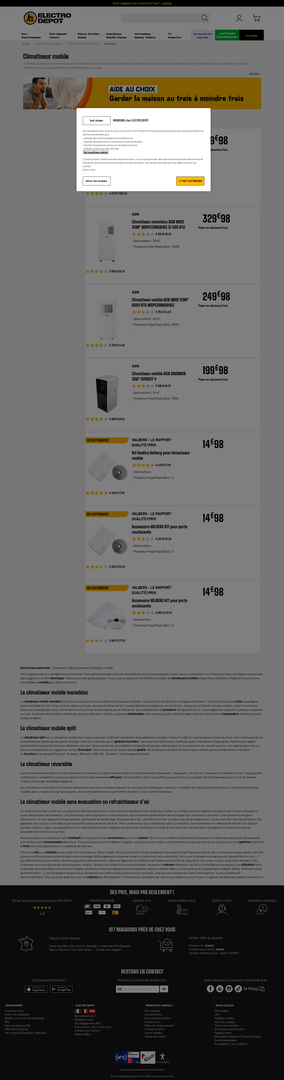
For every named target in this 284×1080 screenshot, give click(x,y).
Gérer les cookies (96, 180)
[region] (144, 149)
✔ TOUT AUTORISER (190, 180)
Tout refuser (96, 120)
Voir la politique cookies (96, 152)
